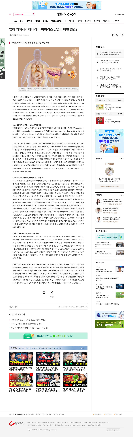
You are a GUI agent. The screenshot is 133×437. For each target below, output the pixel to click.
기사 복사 (113, 35)
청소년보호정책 (30, 414)
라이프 (37, 21)
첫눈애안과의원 (100, 252)
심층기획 (29, 21)
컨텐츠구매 (45, 414)
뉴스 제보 (61, 414)
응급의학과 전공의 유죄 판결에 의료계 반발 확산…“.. (107, 279)
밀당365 (71, 21)
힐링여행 (97, 21)
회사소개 (11, 414)
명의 (21, 21)
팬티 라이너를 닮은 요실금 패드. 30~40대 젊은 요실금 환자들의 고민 (112, 200)
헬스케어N (106, 21)
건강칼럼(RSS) (108, 414)
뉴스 (15, 21)
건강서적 (88, 21)
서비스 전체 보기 (53, 414)
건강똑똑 (116, 21)
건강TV (45, 21)
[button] (121, 158)
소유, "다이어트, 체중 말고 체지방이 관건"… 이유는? (29, 327)
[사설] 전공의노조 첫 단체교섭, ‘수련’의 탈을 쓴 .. (104, 288)
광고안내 (38, 414)
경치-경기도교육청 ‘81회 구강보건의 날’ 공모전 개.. (103, 296)
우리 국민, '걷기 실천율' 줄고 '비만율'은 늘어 (26, 324)
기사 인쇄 (117, 35)
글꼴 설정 (122, 35)
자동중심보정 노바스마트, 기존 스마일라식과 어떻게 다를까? (111, 218)
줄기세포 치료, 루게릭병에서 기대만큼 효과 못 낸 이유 (111, 209)
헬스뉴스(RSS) (118, 414)
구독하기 (120, 100)
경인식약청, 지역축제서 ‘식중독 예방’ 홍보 (107, 304)
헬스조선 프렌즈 (56, 21)
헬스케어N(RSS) (98, 414)
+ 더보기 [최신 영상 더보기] (82, 348)
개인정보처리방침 (20, 414)
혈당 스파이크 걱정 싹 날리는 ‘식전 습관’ (113, 108)
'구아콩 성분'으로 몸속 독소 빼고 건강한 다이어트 (28, 320)
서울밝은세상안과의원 (102, 243)
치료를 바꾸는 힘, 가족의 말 (112, 122)
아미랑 (79, 21)
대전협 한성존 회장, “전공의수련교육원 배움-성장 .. (104, 270)
